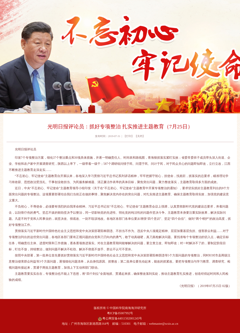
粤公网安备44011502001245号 (120, 318)
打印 (128, 136)
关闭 (139, 136)
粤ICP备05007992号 (120, 313)
